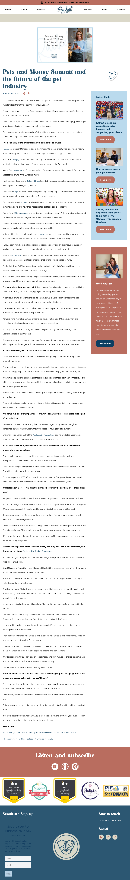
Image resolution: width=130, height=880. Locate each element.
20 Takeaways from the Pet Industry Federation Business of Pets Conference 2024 (39, 733)
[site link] (65, 10)
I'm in (9, 873)
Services (88, 10)
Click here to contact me (110, 821)
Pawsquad (17, 256)
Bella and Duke (33, 182)
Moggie (43, 235)
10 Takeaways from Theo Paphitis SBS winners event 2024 (28, 740)
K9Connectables (21, 214)
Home (8, 10)
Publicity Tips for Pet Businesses (37, 552)
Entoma (23, 203)
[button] (24, 94)
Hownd (6, 150)
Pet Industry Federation (43, 436)
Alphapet (18, 171)
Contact (121, 10)
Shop (104, 10)
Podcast (41, 10)
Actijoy (16, 160)
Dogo (15, 193)
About (24, 10)
